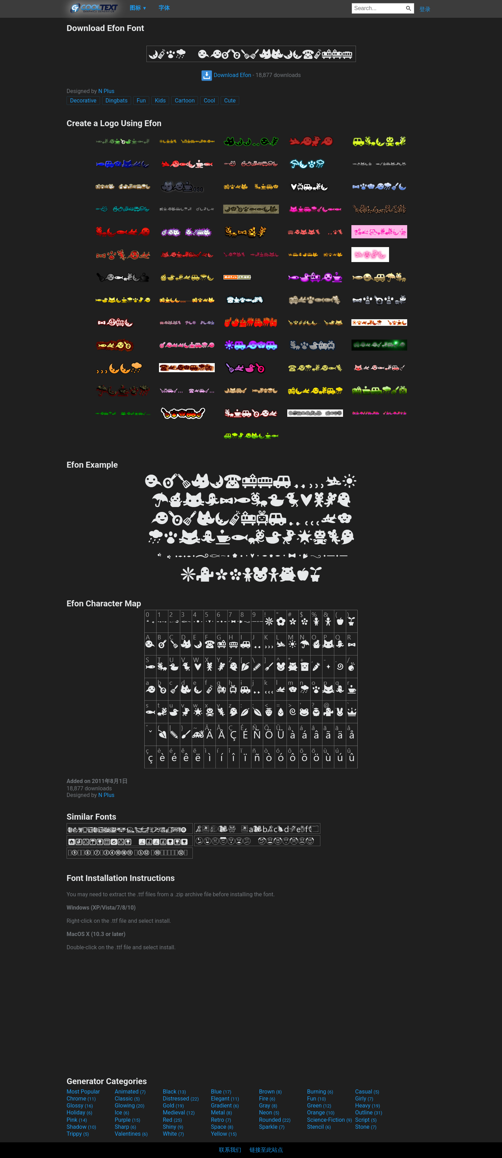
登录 (425, 9)
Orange (321, 1112)
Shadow (81, 1127)
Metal (221, 1112)
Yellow (224, 1133)
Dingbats (117, 100)
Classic (127, 1098)
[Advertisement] (33, 127)
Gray (268, 1105)
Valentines (131, 1133)
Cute (230, 100)
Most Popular (83, 1091)
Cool (209, 100)
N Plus (106, 91)
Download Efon (226, 75)
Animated (130, 1091)
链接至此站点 (266, 1150)
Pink (77, 1120)
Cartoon (185, 100)
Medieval (179, 1112)
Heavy (367, 1105)
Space (222, 1127)
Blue (221, 1091)
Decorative (83, 100)
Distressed (181, 1098)
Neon (269, 1112)
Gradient (225, 1105)
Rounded (275, 1120)
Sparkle (271, 1127)
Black (174, 1091)
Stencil (319, 1127)
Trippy (78, 1133)
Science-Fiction (329, 1120)
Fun (141, 100)
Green (319, 1105)
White (173, 1133)
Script (366, 1120)
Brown (270, 1091)
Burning (320, 1091)
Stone (365, 1127)
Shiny (173, 1127)
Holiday (79, 1112)
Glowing (129, 1105)
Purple (127, 1120)
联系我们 (230, 1150)
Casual (367, 1091)
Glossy (80, 1105)
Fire (267, 1098)
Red (172, 1120)
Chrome (81, 1098)
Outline (368, 1112)
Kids (160, 100)
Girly (364, 1098)
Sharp (125, 1127)
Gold (173, 1105)
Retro (221, 1120)
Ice (122, 1112)
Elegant (225, 1098)
